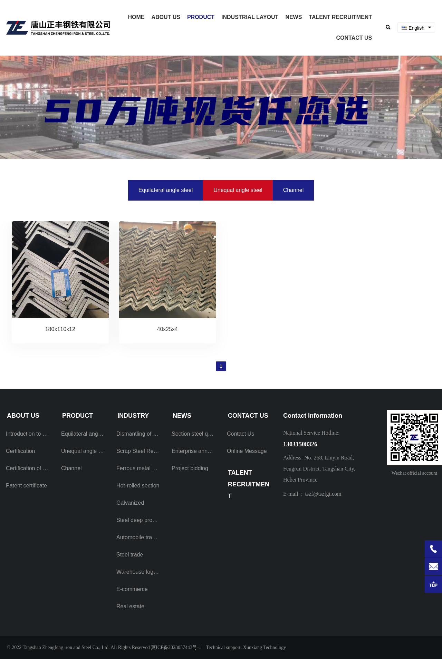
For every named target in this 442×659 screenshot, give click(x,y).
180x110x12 (60, 329)
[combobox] (416, 27)
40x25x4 (167, 329)
